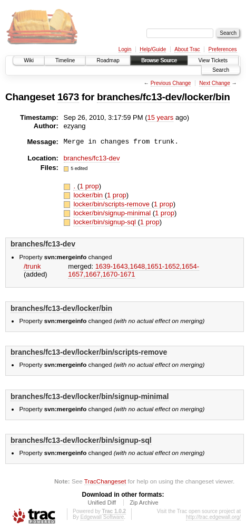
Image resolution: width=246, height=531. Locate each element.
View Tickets (213, 60)
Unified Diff (101, 502)
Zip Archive (144, 502)
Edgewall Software (102, 517)
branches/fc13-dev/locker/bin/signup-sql (81, 440)
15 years (160, 117)
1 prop (89, 186)
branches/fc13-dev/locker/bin (163, 96)
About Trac (187, 49)
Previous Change (171, 83)
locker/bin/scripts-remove (112, 204)
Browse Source (159, 60)
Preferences (223, 49)
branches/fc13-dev (92, 158)
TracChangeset (105, 481)
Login (125, 49)
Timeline (65, 60)
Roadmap (107, 60)
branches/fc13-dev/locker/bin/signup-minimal (90, 396)
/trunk (32, 266)
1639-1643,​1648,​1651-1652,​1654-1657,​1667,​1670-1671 (133, 270)
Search (220, 70)
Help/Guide (153, 49)
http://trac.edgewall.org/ (213, 517)
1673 (68, 96)
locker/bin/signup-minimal (112, 213)
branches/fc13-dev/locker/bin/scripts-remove (89, 352)
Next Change (214, 83)
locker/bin (88, 195)
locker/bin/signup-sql (105, 222)
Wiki (29, 60)
